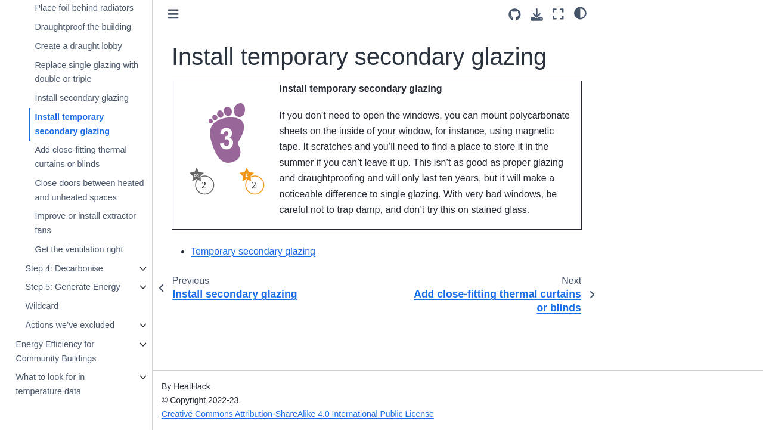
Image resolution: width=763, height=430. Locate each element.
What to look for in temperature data (50, 384)
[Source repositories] (515, 14)
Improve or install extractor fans (85, 223)
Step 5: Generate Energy (72, 287)
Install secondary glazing (82, 98)
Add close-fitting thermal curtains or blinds (80, 157)
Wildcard (41, 306)
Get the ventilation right (79, 249)
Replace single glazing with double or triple (86, 72)
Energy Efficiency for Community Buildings (55, 351)
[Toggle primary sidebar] (173, 14)
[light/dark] (580, 12)
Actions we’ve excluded (69, 325)
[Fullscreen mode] (558, 14)
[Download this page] (537, 14)
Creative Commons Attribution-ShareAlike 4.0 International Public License (298, 414)
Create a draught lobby (78, 46)
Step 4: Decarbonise (64, 268)
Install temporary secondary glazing (72, 124)
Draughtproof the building (83, 27)
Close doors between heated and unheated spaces (89, 190)
